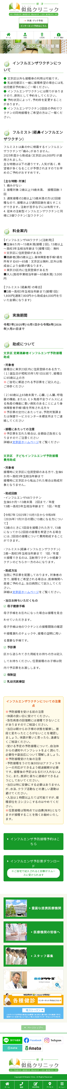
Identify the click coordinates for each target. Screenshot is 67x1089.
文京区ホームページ (26, 442)
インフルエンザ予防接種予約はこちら (33, 841)
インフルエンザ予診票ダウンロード (33, 868)
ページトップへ (35, 1027)
